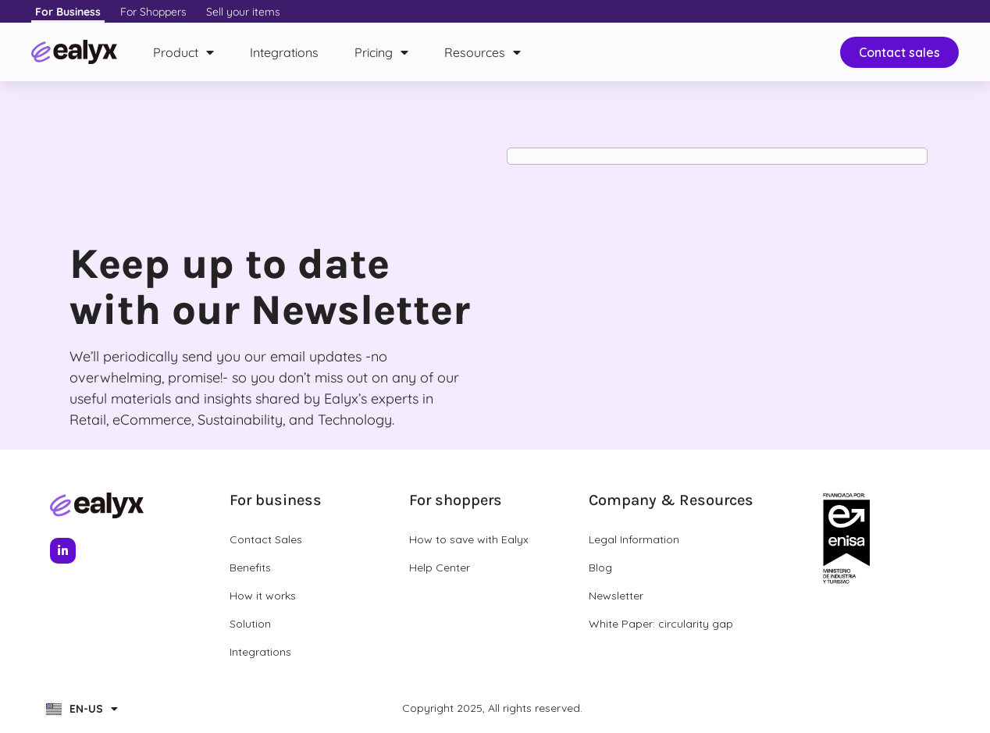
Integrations (284, 52)
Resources (482, 52)
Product (183, 52)
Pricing (381, 52)
